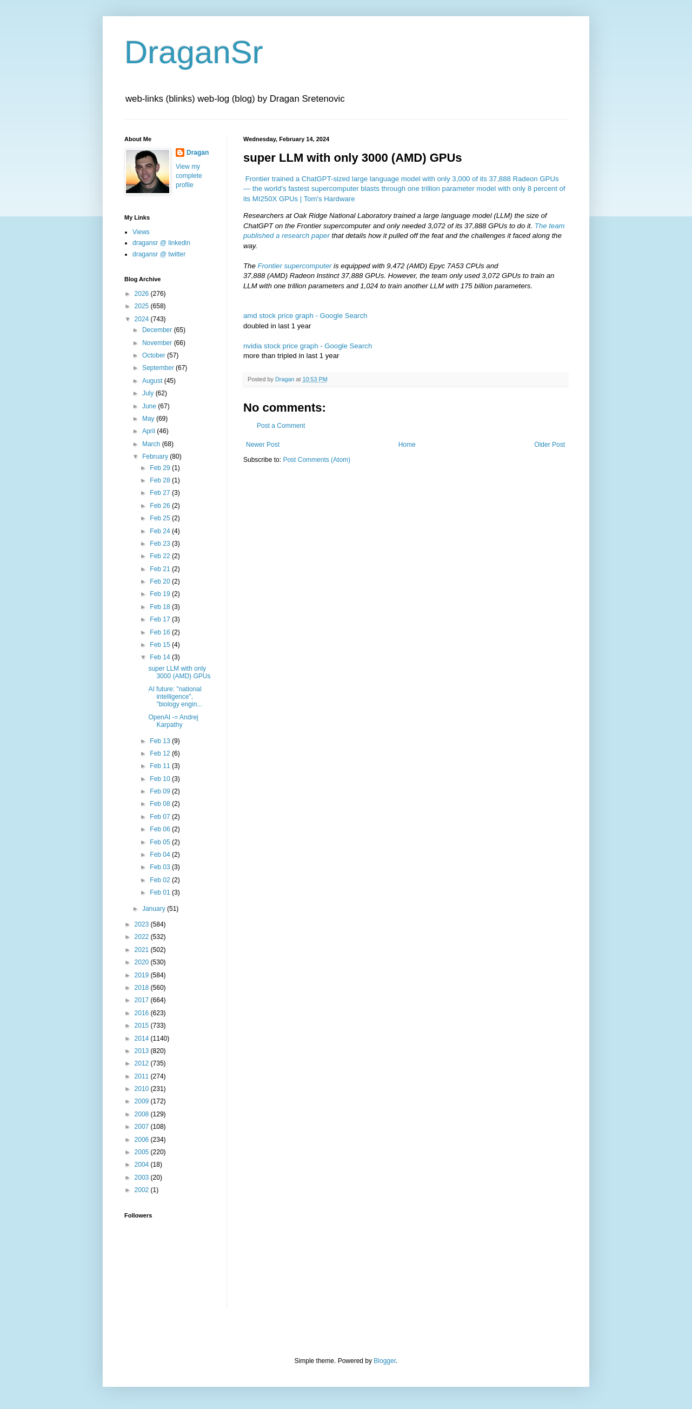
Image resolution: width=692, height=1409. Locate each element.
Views (141, 232)
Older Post (549, 444)
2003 (143, 1177)
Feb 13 (161, 741)
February (156, 456)
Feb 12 (161, 753)
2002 (143, 1190)
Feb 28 (161, 480)
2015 (143, 1025)
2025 (143, 306)
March (152, 444)
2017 (143, 1000)
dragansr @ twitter (158, 254)
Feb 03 (161, 867)
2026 (143, 293)
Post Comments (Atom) (316, 460)
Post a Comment (281, 425)
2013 (143, 1051)
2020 (143, 962)
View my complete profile (189, 176)
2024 (143, 319)
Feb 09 (161, 791)
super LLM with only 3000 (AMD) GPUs (179, 672)
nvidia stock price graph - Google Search (307, 346)
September (159, 368)
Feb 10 (161, 779)
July (149, 393)
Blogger (385, 1361)
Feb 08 (161, 804)
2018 (143, 987)
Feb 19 (161, 594)
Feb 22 (161, 556)
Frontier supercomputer (294, 266)
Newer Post (263, 444)
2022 (143, 937)
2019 (143, 975)
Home (407, 444)
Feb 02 (161, 880)
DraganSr (193, 52)
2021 (143, 950)
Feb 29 (161, 468)
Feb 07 (161, 817)
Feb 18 (161, 607)
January (154, 908)
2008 (143, 1114)
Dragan (198, 152)
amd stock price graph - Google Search (305, 316)
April (149, 431)
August (153, 381)
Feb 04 (161, 854)
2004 (143, 1164)
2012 (143, 1063)
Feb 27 (161, 493)
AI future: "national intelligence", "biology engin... (175, 697)
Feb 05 (161, 842)
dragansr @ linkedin (161, 243)
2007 (143, 1126)
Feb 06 (161, 829)
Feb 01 (161, 892)
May (149, 418)
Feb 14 (161, 657)
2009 (143, 1101)
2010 (143, 1089)
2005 (143, 1152)
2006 (143, 1139)
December (158, 330)
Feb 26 (161, 506)
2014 (143, 1038)
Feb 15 (161, 645)
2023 (143, 924)
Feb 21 (161, 569)
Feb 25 (161, 518)
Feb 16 (161, 632)
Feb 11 (161, 766)
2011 (143, 1076)
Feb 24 (161, 531)
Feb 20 (161, 581)
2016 (143, 1013)
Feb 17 (161, 619)
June (150, 406)
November (158, 343)
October (154, 355)
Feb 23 (161, 543)
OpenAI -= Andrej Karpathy (173, 721)
